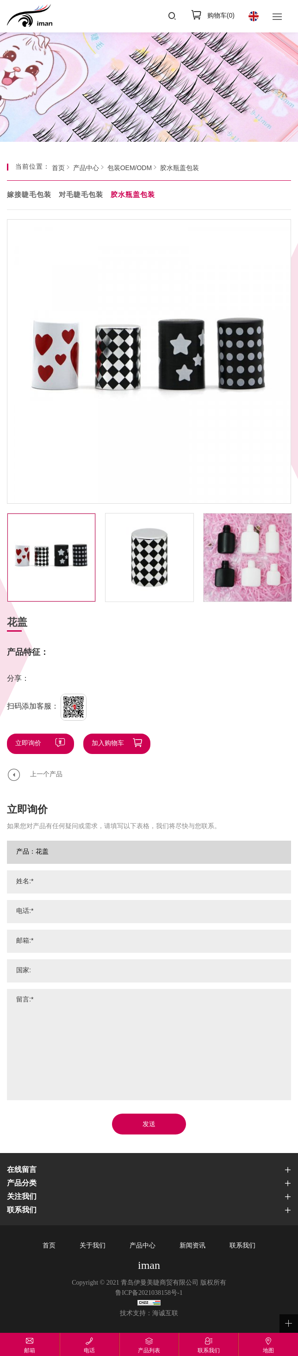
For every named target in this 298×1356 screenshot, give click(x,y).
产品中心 (86, 168)
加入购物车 (108, 743)
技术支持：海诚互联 (149, 1313)
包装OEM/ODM (129, 168)
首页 (58, 168)
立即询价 (28, 743)
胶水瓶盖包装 (179, 168)
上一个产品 (46, 774)
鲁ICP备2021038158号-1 (148, 1293)
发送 (149, 1124)
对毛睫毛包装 (81, 195)
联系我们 (242, 1245)
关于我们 (93, 1245)
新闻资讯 (192, 1245)
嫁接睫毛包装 (29, 195)
